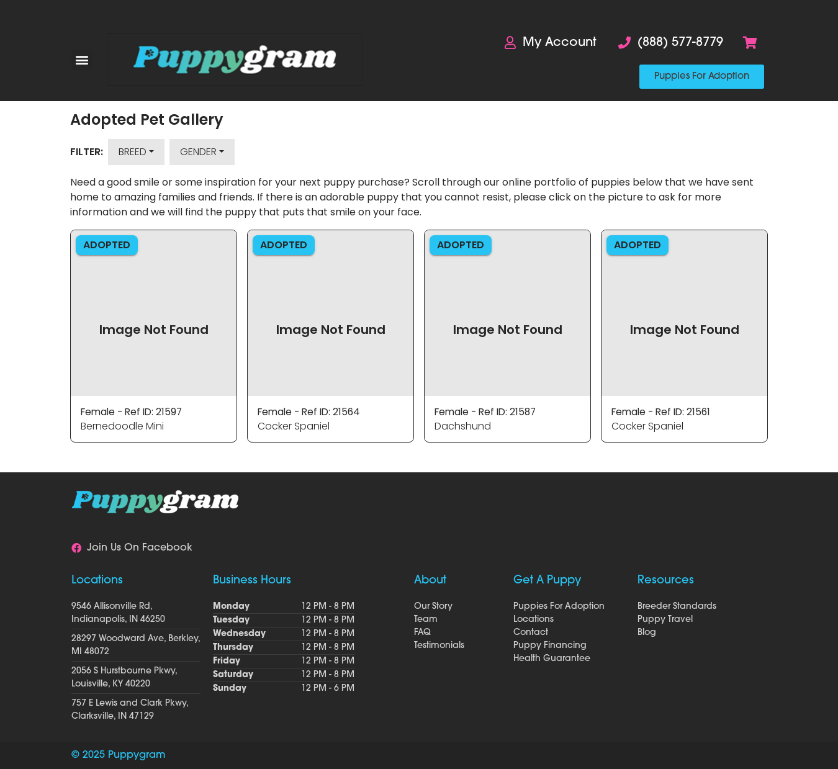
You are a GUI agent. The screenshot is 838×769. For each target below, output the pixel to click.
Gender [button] (198, 152)
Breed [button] (132, 152)
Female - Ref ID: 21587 (488, 412)
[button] (81, 60)
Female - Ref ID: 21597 (134, 412)
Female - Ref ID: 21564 (312, 412)
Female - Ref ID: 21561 (663, 412)
